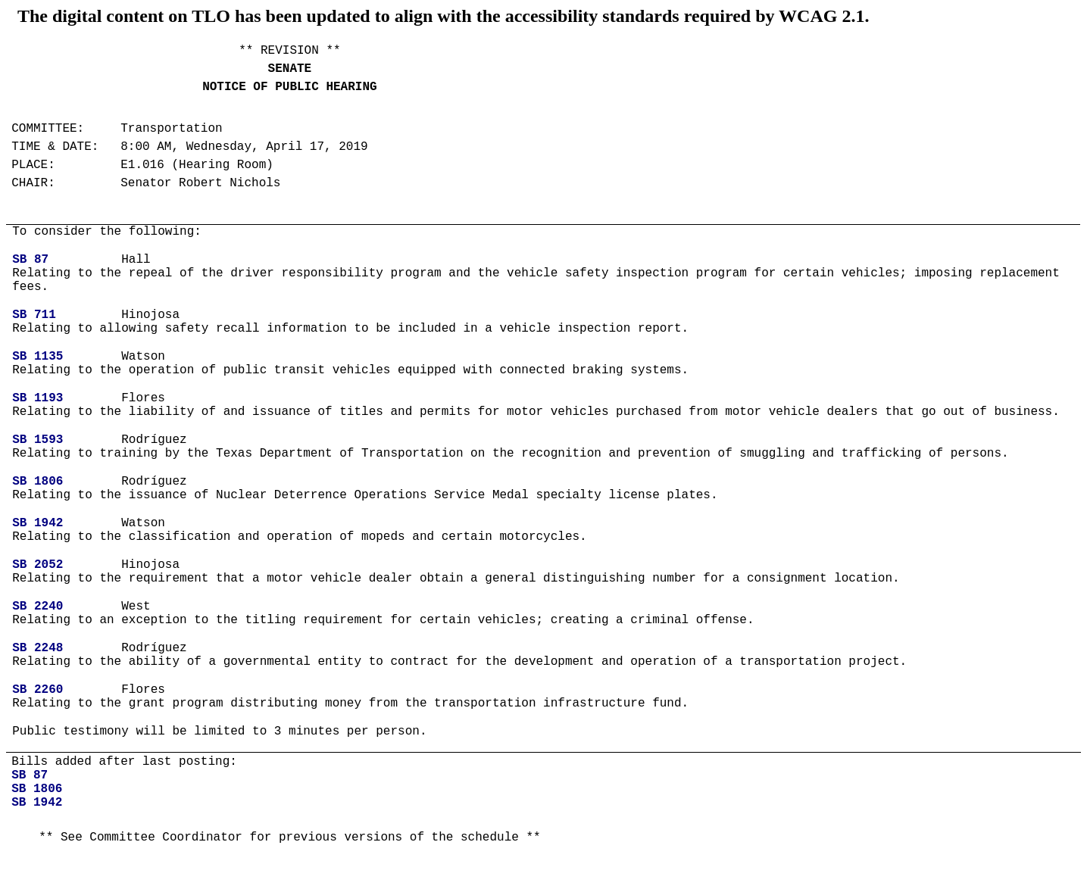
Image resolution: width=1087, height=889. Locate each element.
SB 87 (30, 260)
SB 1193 (37, 398)
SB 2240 (37, 606)
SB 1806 (37, 481)
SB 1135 (37, 356)
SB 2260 (37, 690)
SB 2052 (37, 565)
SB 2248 (37, 648)
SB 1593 (37, 440)
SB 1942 (37, 523)
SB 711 (34, 315)
